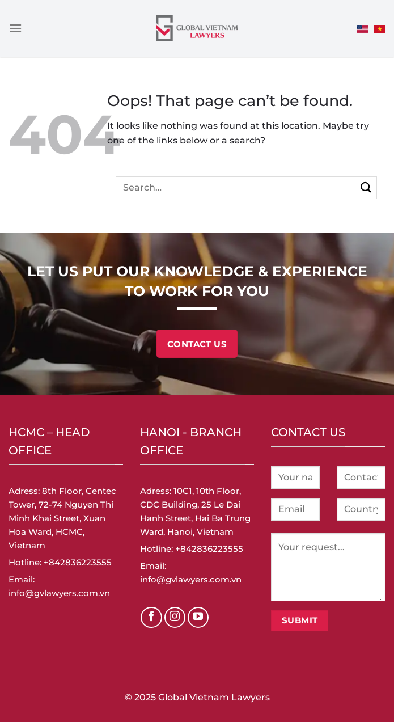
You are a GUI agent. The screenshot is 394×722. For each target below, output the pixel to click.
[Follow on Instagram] (175, 617)
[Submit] (366, 187)
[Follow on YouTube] (198, 617)
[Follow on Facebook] (151, 617)
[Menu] (15, 28)
